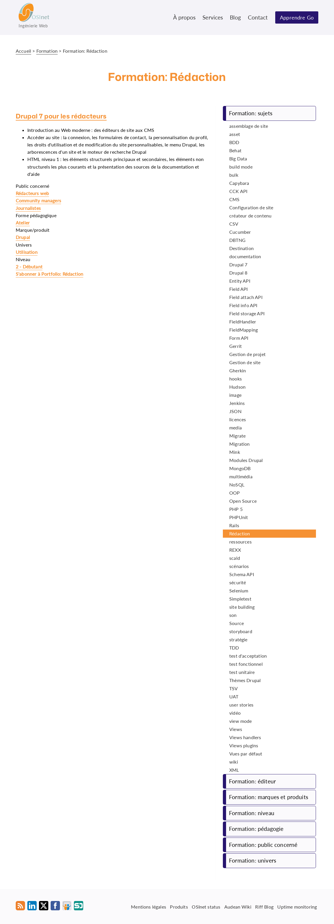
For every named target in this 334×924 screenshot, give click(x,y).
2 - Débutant (29, 266)
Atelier (23, 222)
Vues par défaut (245, 753)
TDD (234, 647)
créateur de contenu (250, 215)
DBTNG (237, 240)
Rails (234, 525)
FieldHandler (242, 321)
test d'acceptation (248, 656)
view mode (240, 721)
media (235, 427)
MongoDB (239, 468)
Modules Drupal (246, 460)
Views (235, 729)
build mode (241, 166)
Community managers (38, 200)
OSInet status (206, 906)
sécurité (237, 582)
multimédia (241, 476)
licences (237, 419)
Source (236, 623)
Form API (238, 338)
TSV (233, 688)
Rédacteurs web (32, 193)
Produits (179, 906)
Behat (235, 150)
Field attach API (245, 297)
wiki (233, 761)
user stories (241, 704)
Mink (234, 452)
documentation (245, 256)
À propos (184, 17)
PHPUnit (238, 517)
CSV (233, 223)
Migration (239, 444)
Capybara (239, 183)
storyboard (240, 631)
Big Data (238, 158)
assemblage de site (248, 126)
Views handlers (245, 737)
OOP (234, 492)
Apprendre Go (297, 17)
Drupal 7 (238, 264)
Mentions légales (148, 906)
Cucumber (240, 232)
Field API (238, 289)
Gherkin (237, 370)
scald (234, 558)
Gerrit (235, 346)
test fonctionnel (246, 664)
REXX (235, 550)
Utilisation (27, 252)
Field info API (243, 305)
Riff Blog (264, 906)
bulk (233, 175)
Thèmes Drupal (245, 680)
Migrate (237, 435)
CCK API (238, 191)
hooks (235, 378)
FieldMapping (243, 329)
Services (212, 17)
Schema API (241, 574)
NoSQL (236, 484)
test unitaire (242, 672)
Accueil (23, 51)
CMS (234, 199)
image (235, 395)
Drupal (23, 237)
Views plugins (243, 745)
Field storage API (246, 313)
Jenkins (237, 403)
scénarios (239, 566)
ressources (240, 541)
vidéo (235, 713)
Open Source (243, 501)
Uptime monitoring (297, 906)
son (233, 615)
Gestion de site (244, 362)
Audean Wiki (237, 906)
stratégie (238, 639)
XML (234, 770)
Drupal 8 (238, 272)
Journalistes (28, 208)
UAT (233, 696)
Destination (241, 248)
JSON (235, 411)
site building (242, 607)
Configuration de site (251, 207)
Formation (47, 51)
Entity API (239, 281)
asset (234, 134)
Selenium (238, 590)
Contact (258, 17)
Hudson (237, 387)
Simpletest (240, 598)
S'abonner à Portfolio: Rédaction (49, 274)
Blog (235, 17)
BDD (234, 142)
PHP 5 (236, 509)
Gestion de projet (247, 354)
